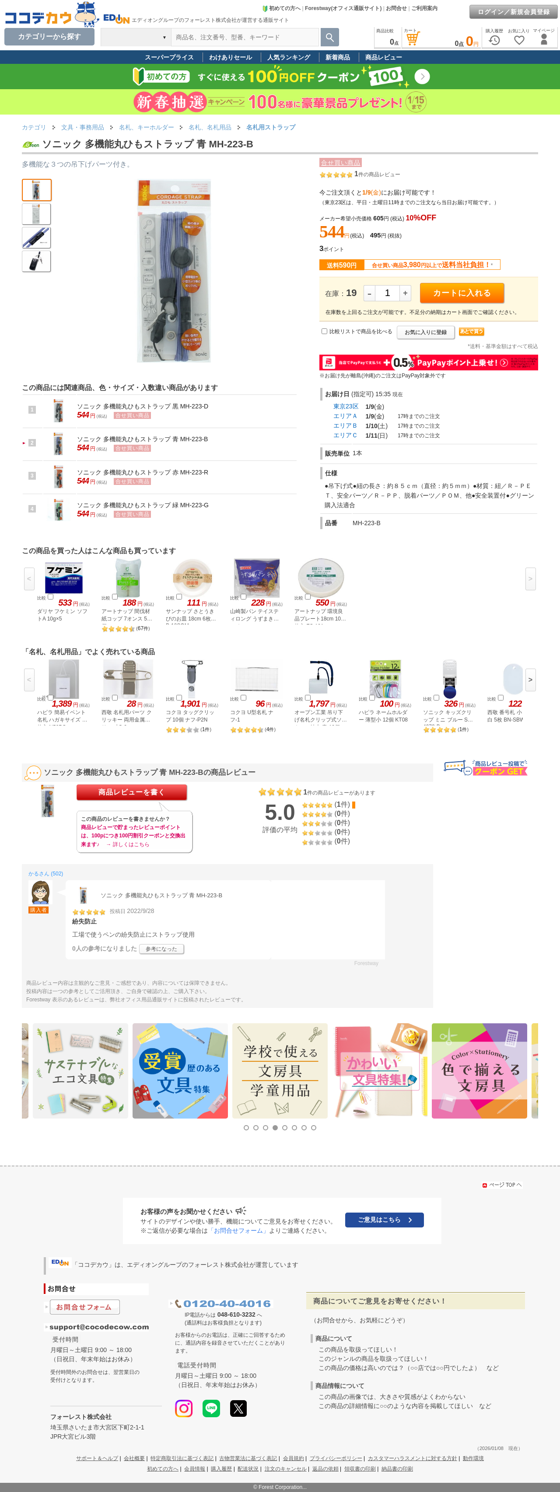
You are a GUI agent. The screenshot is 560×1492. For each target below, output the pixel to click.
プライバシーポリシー (336, 1458)
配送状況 (248, 1469)
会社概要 (134, 1458)
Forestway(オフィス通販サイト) (343, 8)
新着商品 (338, 57)
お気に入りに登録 (426, 332)
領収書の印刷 (360, 1469)
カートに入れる (462, 293)
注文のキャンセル (286, 1469)
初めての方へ (281, 8)
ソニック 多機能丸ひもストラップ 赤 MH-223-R (142, 472)
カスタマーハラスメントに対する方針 (412, 1458)
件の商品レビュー (377, 174)
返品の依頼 (325, 1469)
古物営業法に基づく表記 (248, 1458)
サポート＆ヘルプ (97, 1458)
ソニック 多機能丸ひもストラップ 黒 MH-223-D (142, 406)
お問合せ (396, 8)
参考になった (161, 949)
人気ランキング (288, 57)
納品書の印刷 (397, 1469)
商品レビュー (383, 57)
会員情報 (194, 1469)
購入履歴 (221, 1469)
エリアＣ (345, 435)
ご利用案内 (424, 8)
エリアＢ (345, 425)
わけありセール (230, 57)
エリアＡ (345, 415)
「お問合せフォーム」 (238, 1230)
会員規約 (293, 1458)
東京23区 (346, 406)
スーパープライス (169, 57)
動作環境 (473, 1458)
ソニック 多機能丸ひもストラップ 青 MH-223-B (142, 439)
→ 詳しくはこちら (127, 844)
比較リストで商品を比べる (360, 331)
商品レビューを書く (131, 792)
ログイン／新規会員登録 (514, 11)
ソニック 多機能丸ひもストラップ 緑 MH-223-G (143, 505)
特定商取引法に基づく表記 (182, 1458)
